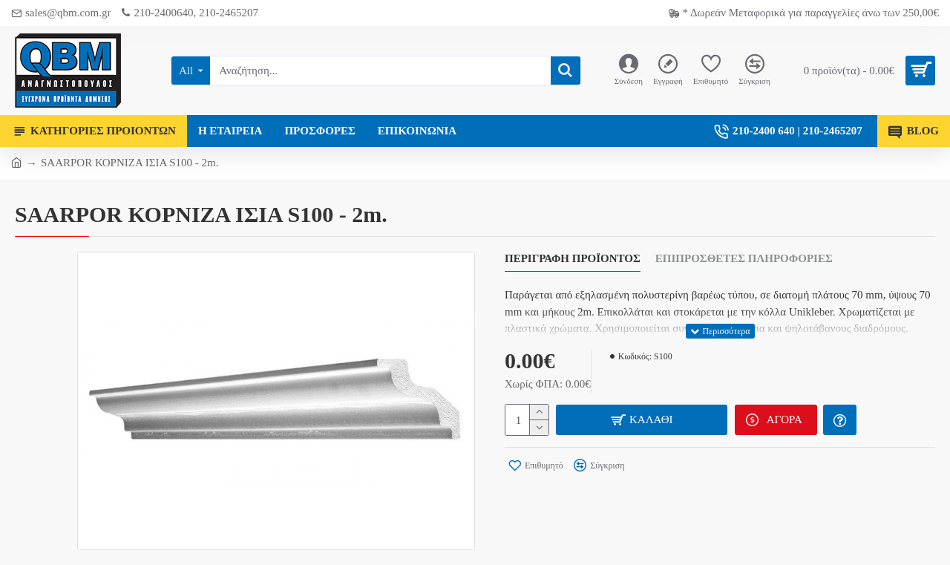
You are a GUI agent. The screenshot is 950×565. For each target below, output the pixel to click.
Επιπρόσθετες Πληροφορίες (744, 258)
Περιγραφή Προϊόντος (573, 258)
